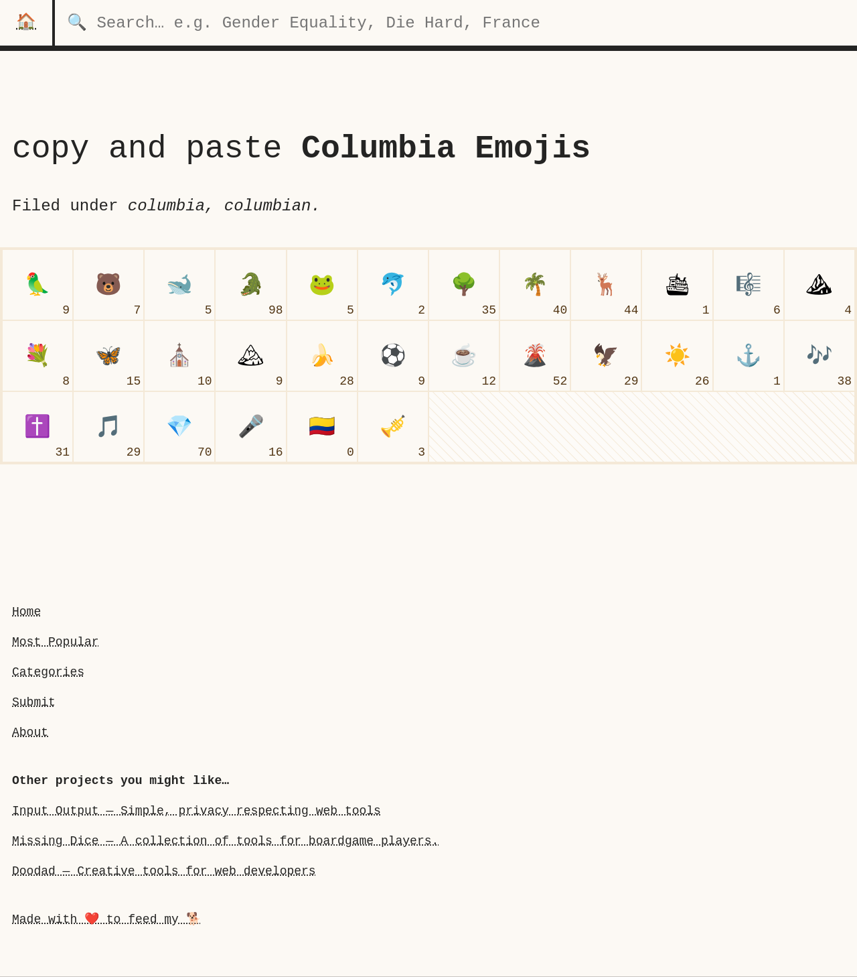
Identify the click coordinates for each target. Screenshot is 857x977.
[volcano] (535, 356)
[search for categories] (456, 23)
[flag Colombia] (322, 427)
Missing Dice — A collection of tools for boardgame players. (225, 841)
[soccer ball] (393, 356)
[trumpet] (393, 427)
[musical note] (108, 427)
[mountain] (819, 285)
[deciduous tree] (464, 285)
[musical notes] (819, 356)
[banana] (322, 356)
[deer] (606, 285)
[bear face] (108, 285)
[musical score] (748, 285)
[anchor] (748, 356)
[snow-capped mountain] (250, 356)
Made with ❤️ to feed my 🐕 (106, 919)
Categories (48, 672)
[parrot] (37, 285)
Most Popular (55, 642)
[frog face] (322, 285)
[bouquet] (37, 356)
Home (26, 611)
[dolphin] (393, 285)
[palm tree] (535, 285)
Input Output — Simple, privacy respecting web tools (196, 811)
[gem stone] (179, 427)
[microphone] (250, 427)
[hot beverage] (464, 356)
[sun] (677, 356)
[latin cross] (37, 427)
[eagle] (606, 356)
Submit (34, 702)
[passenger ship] (677, 285)
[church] (179, 356)
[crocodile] (250, 285)
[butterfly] (108, 356)
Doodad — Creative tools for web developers (164, 871)
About (30, 732)
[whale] (179, 285)
